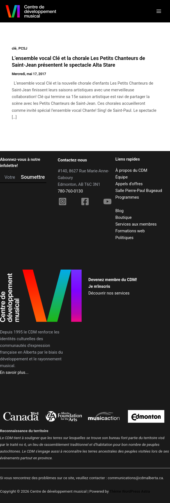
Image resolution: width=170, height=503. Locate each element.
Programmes (127, 197)
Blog (119, 210)
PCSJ (23, 48)
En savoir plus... (14, 372)
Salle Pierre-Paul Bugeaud (138, 190)
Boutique (123, 217)
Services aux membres (136, 224)
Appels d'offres (129, 183)
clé (14, 48)
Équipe (121, 177)
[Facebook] (85, 201)
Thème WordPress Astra (130, 491)
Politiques (124, 237)
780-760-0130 (70, 191)
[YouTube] (107, 201)
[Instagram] (62, 201)
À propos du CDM (131, 170)
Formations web (130, 230)
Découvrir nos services (109, 293)
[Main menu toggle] (158, 11)
